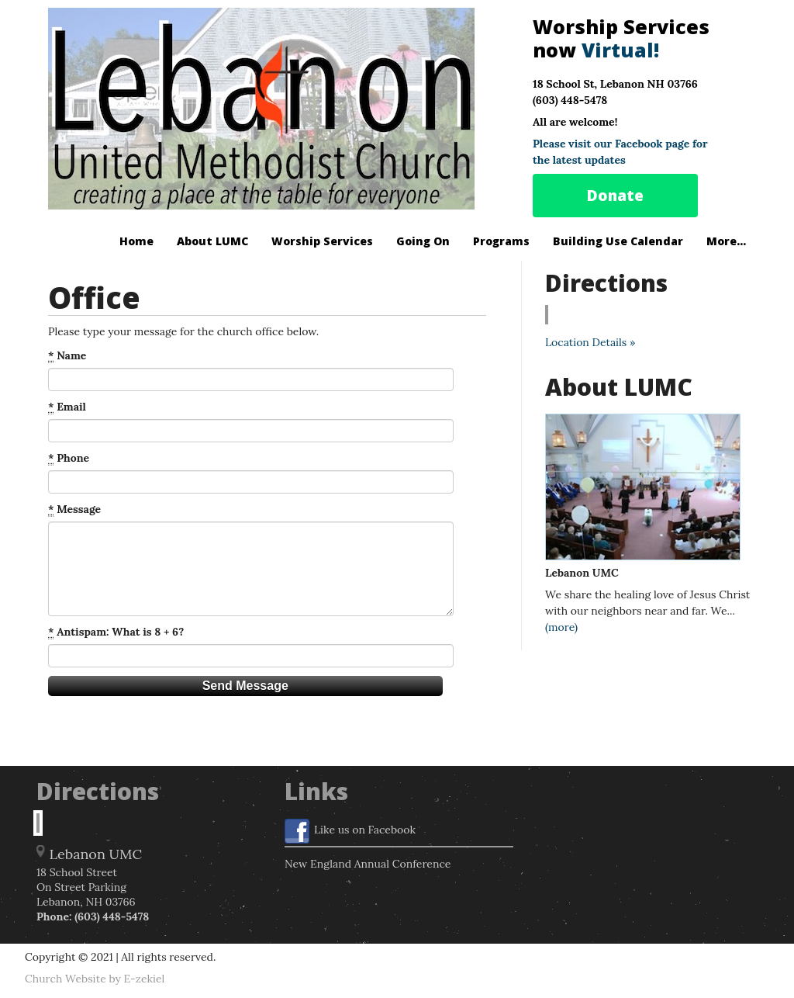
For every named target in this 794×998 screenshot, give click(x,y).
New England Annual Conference (368, 864)
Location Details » (590, 342)
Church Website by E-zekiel (94, 979)
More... (726, 241)
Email (67, 407)
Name (67, 355)
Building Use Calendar (618, 241)
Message (74, 509)
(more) (561, 627)
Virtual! (620, 49)
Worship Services (322, 241)
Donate (615, 195)
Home (136, 241)
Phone (68, 458)
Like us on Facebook (350, 831)
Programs (501, 241)
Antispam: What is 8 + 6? (116, 632)
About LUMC (212, 241)
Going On (423, 241)
